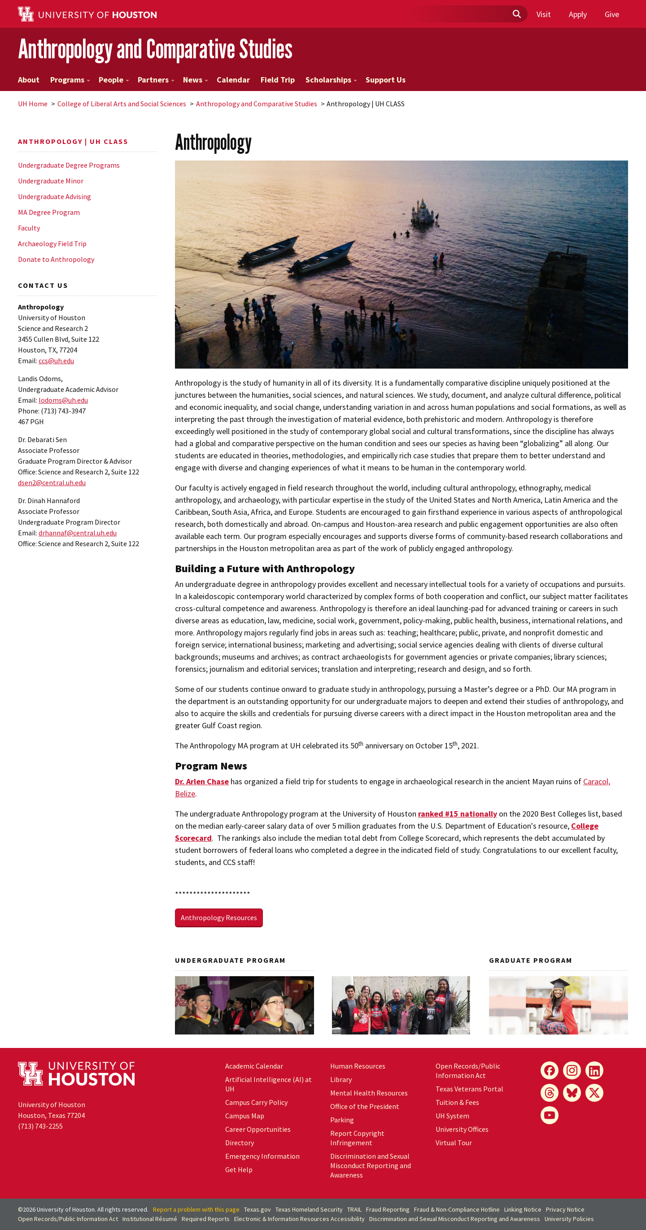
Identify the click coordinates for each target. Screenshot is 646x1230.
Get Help (239, 1169)
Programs (70, 79)
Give (612, 14)
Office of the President (364, 1106)
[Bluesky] (572, 1093)
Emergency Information (262, 1156)
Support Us (386, 79)
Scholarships (331, 79)
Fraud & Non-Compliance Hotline (457, 1209)
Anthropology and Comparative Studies (155, 49)
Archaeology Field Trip (52, 243)
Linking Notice (522, 1209)
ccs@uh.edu (56, 360)
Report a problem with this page (196, 1209)
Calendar (233, 79)
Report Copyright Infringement (357, 1138)
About (28, 79)
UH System (452, 1115)
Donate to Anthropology (56, 259)
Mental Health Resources (369, 1092)
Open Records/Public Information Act (468, 1070)
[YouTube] (550, 1115)
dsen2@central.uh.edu (52, 482)
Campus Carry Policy (256, 1102)
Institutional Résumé (149, 1219)
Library (341, 1079)
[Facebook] (550, 1070)
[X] (594, 1093)
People (114, 79)
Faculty (29, 227)
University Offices (462, 1129)
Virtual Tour (454, 1142)
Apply (578, 14)
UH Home (33, 103)
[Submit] (516, 14)
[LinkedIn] (594, 1070)
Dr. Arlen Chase (202, 781)
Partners (156, 79)
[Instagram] (572, 1070)
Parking (342, 1119)
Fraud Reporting (388, 1209)
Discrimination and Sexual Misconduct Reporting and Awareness (370, 1165)
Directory (239, 1142)
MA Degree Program (49, 212)
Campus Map (244, 1115)
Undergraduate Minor (50, 180)
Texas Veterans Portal (469, 1088)
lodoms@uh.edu (63, 400)
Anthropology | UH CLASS (73, 141)
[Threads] (550, 1093)
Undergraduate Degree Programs (69, 165)
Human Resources (357, 1065)
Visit (544, 14)
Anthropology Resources (219, 917)
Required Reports (206, 1219)
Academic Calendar (254, 1065)
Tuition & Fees (457, 1102)
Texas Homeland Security (309, 1209)
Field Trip (278, 79)
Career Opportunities (258, 1129)
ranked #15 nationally (457, 813)
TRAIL (354, 1209)
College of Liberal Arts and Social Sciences (121, 103)
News (195, 79)
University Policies (569, 1219)
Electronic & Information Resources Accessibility (299, 1219)
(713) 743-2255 (40, 1125)
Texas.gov (257, 1209)
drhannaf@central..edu (78, 532)
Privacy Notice (565, 1209)
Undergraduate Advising (54, 196)
